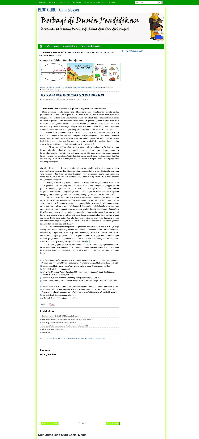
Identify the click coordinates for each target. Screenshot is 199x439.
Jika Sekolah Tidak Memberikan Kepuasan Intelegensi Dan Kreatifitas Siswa (76, 87)
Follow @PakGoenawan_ (133, 51)
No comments (82, 99)
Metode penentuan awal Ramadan (53, 329)
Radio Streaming (94, 46)
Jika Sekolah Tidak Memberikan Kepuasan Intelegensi (72, 95)
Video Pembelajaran (70, 46)
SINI (59, 55)
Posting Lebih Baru (49, 423)
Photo (83, 46)
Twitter (62, 2)
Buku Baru (111, 2)
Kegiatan (56, 46)
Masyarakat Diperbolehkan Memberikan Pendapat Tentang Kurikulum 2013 (67, 319)
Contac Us (52, 2)
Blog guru (48, 87)
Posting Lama (112, 423)
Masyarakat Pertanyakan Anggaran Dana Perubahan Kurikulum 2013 (65, 326)
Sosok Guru (46, 333)
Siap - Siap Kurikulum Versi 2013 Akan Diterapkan (59, 323)
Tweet (42, 304)
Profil (47, 46)
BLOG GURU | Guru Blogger (58, 10)
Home (42, 87)
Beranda (41, 2)
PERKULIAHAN (74, 2)
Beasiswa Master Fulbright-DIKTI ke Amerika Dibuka (60, 316)
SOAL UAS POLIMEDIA (94, 2)
